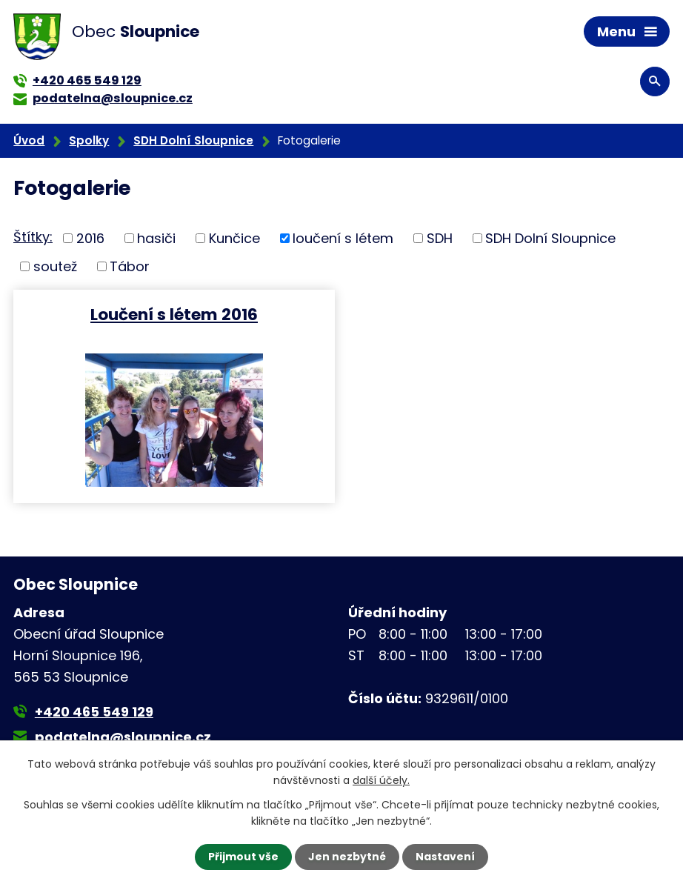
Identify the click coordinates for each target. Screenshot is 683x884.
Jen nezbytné (347, 856)
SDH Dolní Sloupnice (193, 140)
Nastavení (445, 856)
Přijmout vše (243, 856)
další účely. (381, 780)
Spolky (89, 140)
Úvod (28, 140)
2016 (90, 238)
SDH (440, 238)
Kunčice (234, 238)
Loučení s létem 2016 (174, 314)
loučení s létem (343, 238)
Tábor (130, 266)
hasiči (156, 238)
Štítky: (33, 236)
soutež (55, 266)
